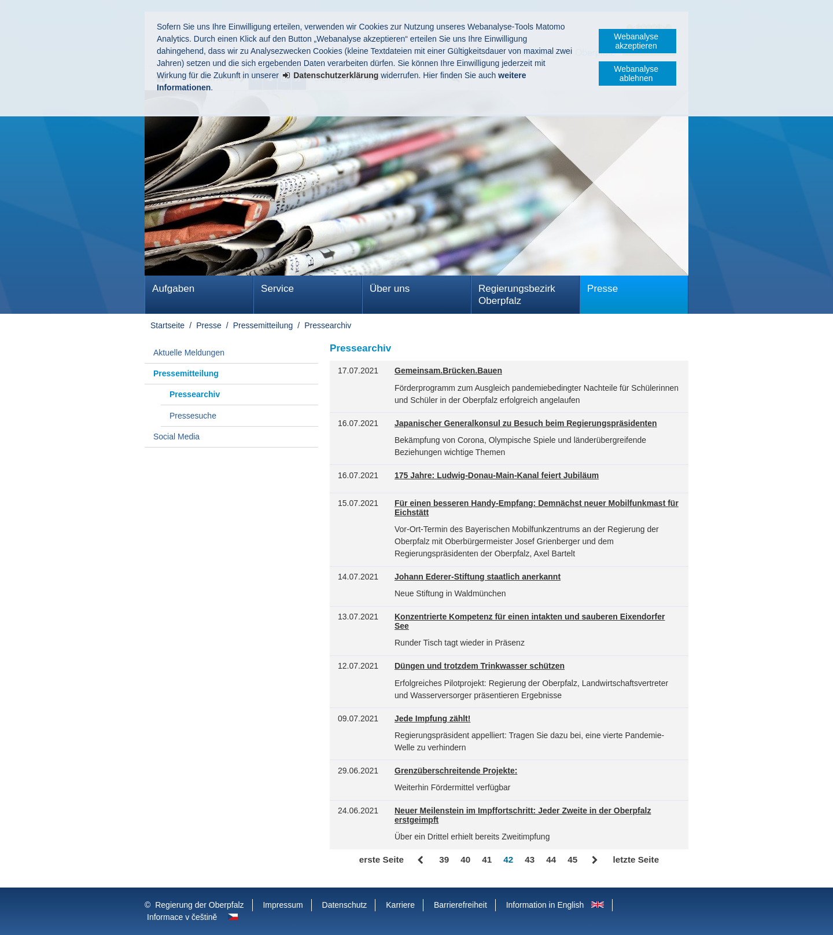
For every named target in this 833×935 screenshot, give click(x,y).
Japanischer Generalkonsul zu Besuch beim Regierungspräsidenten (526, 423)
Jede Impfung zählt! (432, 718)
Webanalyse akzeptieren (636, 41)
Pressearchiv (327, 325)
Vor (595, 860)
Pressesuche (192, 415)
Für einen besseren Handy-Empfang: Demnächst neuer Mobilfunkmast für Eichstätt (537, 508)
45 (572, 859)
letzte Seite (636, 859)
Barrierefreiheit (460, 905)
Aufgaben (173, 288)
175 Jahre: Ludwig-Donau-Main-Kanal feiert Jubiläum (497, 475)
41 (487, 859)
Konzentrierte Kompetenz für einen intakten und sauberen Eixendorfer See (530, 621)
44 (551, 859)
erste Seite (381, 859)
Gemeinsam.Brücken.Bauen (448, 370)
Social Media (176, 436)
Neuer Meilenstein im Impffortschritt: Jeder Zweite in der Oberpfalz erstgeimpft (523, 815)
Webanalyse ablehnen (636, 73)
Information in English (545, 905)
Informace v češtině (182, 917)
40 (465, 859)
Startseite (167, 325)
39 (444, 859)
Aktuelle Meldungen (188, 352)
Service (277, 288)
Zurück (421, 860)
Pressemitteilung (263, 325)
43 (530, 859)
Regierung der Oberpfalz (199, 905)
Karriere (400, 905)
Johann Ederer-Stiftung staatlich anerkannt (478, 577)
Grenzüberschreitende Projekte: (456, 771)
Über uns (390, 288)
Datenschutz (344, 905)
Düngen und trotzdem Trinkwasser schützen (480, 666)
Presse (602, 288)
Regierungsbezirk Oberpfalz (516, 294)
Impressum (283, 905)
